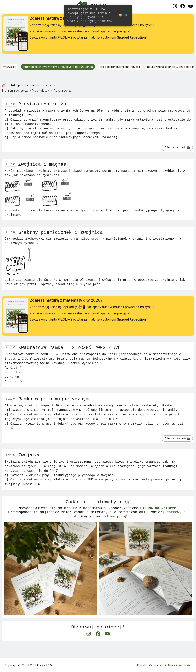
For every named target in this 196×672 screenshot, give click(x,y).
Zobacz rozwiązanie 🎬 (173, 150)
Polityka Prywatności (178, 665)
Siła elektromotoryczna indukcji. (120, 68)
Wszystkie (9, 68)
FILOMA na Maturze (158, 520)
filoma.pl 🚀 (115, 529)
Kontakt (142, 665)
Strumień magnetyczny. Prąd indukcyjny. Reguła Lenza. (58, 68)
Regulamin (155, 665)
